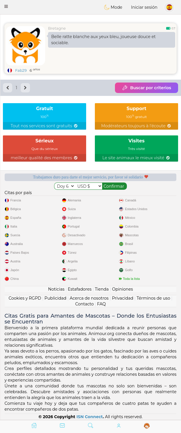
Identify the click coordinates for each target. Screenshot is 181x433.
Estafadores (80, 289)
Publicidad (55, 298)
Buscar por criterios (146, 88)
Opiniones (122, 289)
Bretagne (57, 28)
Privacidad (122, 298)
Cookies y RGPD (24, 298)
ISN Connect (90, 416)
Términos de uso (153, 298)
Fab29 (21, 70)
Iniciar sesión (144, 7)
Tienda (102, 289)
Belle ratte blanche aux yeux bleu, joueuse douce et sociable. (103, 39)
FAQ (101, 304)
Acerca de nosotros (89, 298)
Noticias (56, 289)
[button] (6, 6)
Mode (113, 7)
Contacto (84, 304)
